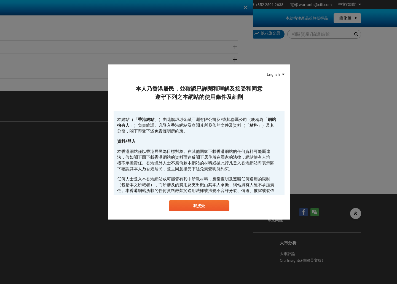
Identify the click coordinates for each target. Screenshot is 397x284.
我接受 (199, 206)
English (273, 74)
